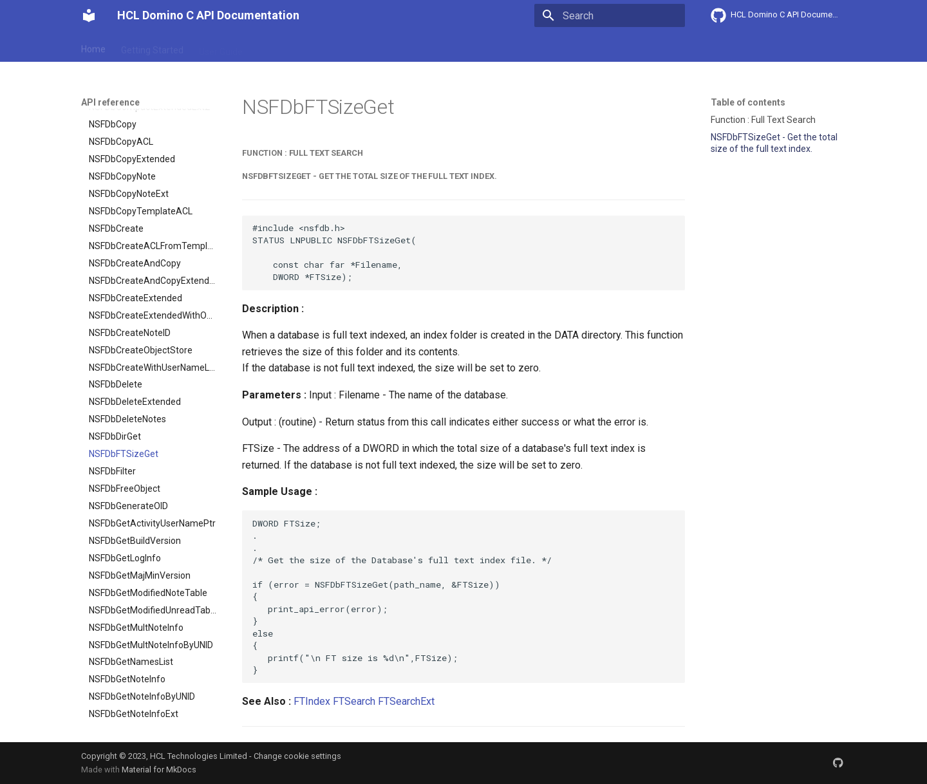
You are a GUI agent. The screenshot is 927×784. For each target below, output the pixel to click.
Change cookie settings (297, 756)
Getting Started (152, 47)
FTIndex (312, 701)
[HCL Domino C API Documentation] (89, 15)
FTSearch (354, 701)
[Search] (609, 15)
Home (93, 47)
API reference (349, 47)
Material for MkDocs (159, 769)
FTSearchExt (406, 701)
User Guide (221, 47)
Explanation (282, 47)
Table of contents (748, 102)
